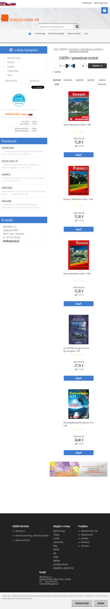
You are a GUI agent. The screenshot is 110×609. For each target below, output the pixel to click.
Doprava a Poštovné (74, 33)
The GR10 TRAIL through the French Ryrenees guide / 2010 (76, 349)
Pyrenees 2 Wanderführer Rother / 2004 (78, 199)
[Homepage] (30, 33)
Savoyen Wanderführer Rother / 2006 (77, 124)
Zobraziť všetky (11, 80)
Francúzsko (73, 49)
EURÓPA (63, 49)
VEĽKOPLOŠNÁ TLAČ (10, 161)
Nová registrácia (101, 3)
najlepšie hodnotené (102, 82)
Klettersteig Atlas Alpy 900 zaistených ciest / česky (78, 424)
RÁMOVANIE (7, 201)
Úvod (56, 49)
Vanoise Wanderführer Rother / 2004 (76, 273)
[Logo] (19, 18)
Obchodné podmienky (56, 33)
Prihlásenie (87, 3)
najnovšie (90, 79)
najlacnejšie (68, 79)
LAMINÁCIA (6, 174)
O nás (86, 33)
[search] (76, 27)
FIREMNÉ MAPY (8, 148)
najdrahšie (80, 79)
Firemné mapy (40, 33)
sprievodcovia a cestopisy (91, 49)
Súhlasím (100, 603)
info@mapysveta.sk (11, 241)
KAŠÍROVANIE (7, 187)
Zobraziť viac (34, 80)
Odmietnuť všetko (82, 603)
